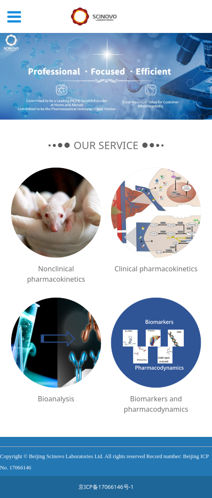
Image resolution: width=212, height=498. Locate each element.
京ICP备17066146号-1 (106, 487)
